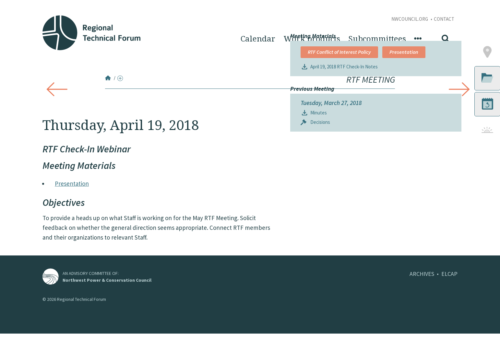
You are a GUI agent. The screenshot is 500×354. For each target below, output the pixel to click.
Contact (444, 19)
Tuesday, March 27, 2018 (331, 228)
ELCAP (449, 294)
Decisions (320, 247)
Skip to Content (15, 3)
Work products (311, 38)
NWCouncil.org (410, 19)
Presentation (72, 183)
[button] (456, 162)
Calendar (258, 38)
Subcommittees (377, 38)
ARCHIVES (422, 294)
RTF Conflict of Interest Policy (339, 162)
